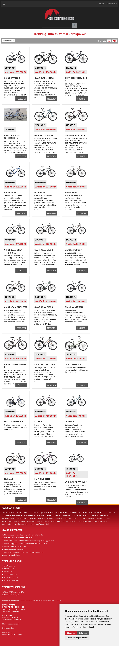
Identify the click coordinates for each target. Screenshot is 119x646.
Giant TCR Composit (10, 577)
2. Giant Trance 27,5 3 (10, 595)
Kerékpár (57, 515)
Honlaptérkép (7, 615)
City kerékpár (55, 521)
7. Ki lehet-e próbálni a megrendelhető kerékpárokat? (23, 552)
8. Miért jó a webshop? (11, 555)
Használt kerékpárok (73, 512)
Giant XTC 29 (7, 572)
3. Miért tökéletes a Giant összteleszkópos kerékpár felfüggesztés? (28, 541)
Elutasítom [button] (83, 633)
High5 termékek (56, 512)
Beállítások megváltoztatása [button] (77, 638)
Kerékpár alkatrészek (100, 515)
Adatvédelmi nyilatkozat (11, 620)
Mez (108, 518)
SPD (32, 524)
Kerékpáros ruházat (63, 518)
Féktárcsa (100, 518)
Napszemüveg (99, 521)
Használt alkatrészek (91, 512)
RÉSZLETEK (21, 99)
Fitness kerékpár (33, 521)
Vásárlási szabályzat (10, 617)
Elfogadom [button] (71, 633)
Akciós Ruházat (25, 512)
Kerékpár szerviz (69, 515)
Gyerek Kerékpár (69, 521)
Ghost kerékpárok (108, 512)
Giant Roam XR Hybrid (11, 580)
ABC (114, 41)
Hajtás (22, 521)
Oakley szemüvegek (43, 515)
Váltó (51, 518)
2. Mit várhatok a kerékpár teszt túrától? (17, 538)
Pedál (45, 521)
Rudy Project (7, 524)
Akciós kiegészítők (40, 512)
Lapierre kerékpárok (12, 515)
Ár (109, 41)
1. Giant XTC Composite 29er (13, 592)
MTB (75, 518)
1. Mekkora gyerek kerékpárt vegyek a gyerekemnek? (22, 535)
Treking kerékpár (84, 521)
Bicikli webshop (8, 518)
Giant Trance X (8, 569)
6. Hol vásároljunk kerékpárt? (13, 549)
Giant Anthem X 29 (9, 574)
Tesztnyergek (28, 515)
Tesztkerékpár (35, 518)
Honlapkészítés (8, 628)
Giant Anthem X (8, 566)
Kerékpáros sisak (21, 524)
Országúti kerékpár (87, 518)
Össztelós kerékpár (9, 521)
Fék (45, 518)
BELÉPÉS (102, 4)
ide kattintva (82, 627)
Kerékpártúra (22, 518)
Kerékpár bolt (84, 515)
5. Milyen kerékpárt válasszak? (14, 546)
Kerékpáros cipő (42, 524)
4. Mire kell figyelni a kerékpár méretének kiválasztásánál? (24, 543)
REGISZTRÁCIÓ (112, 4)
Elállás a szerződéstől (10, 624)
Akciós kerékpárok (9, 512)
